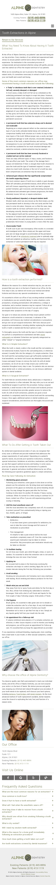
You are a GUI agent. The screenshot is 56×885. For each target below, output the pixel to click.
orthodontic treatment (29, 236)
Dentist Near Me (45, 876)
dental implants (36, 694)
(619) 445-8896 (36, 17)
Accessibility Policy (42, 872)
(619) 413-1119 (36, 20)
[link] (28, 8)
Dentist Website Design (28, 874)
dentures (12, 694)
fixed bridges (21, 694)
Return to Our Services (12, 40)
